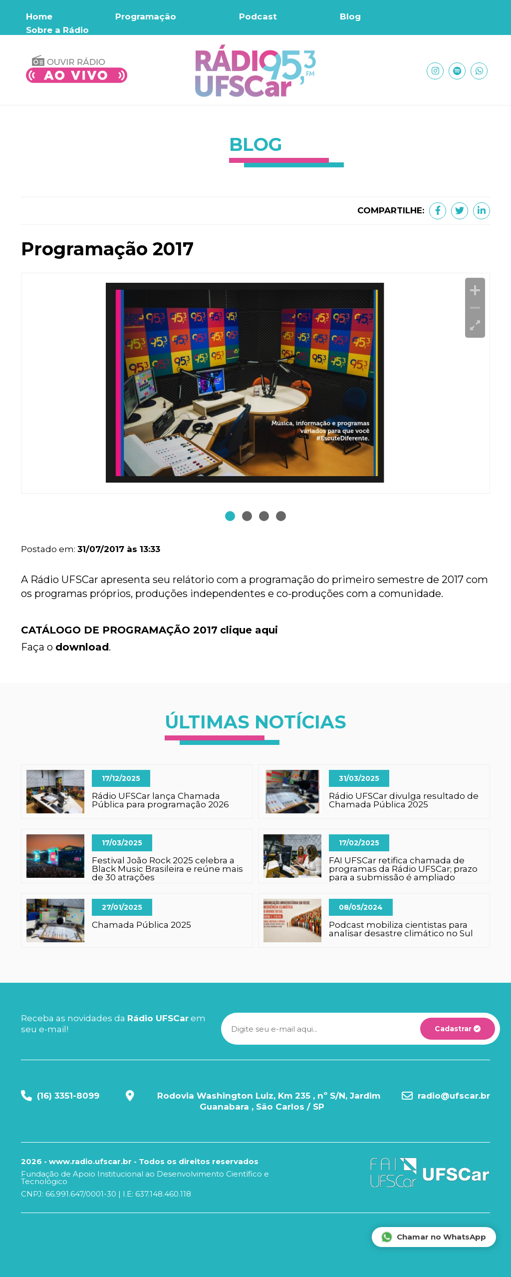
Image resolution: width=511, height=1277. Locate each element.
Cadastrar (458, 1028)
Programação (145, 16)
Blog (350, 16)
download (82, 647)
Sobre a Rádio (57, 30)
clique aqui (249, 630)
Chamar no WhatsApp (433, 1237)
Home (39, 16)
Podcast (258, 16)
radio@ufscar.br (454, 1096)
